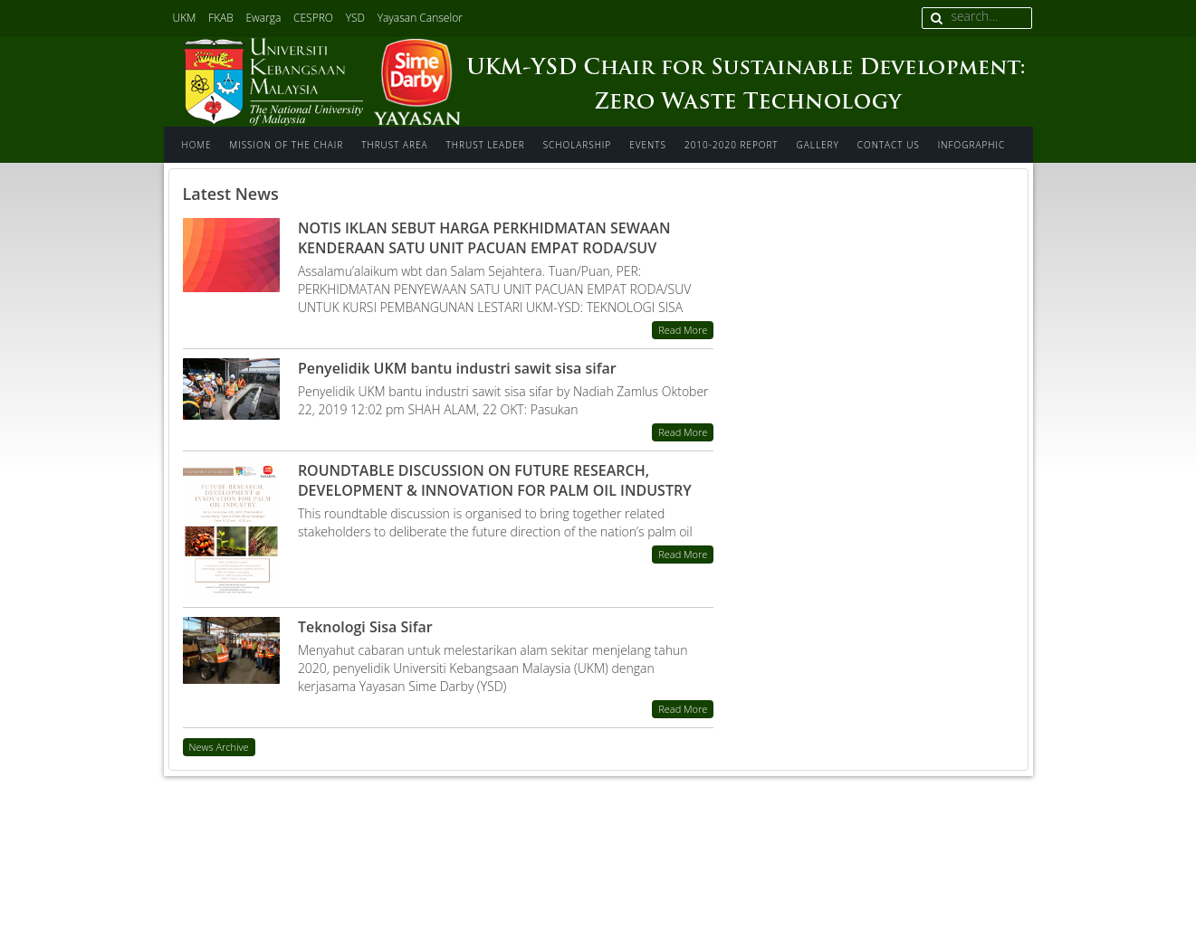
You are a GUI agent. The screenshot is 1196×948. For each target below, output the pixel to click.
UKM (184, 17)
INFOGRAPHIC (971, 144)
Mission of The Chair (287, 144)
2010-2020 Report (731, 144)
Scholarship (577, 144)
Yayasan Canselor (420, 17)
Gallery (818, 144)
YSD (355, 17)
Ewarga (263, 17)
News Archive (219, 747)
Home (197, 144)
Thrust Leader (485, 144)
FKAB (221, 17)
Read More (682, 330)
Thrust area (394, 144)
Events (647, 144)
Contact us (888, 144)
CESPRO (313, 17)
